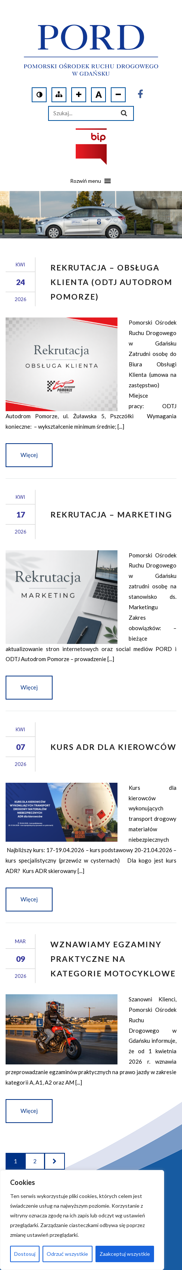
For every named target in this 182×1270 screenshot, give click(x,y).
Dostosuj (24, 1254)
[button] (85, 183)
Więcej (29, 454)
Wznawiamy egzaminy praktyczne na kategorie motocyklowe (113, 958)
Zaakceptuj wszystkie (125, 1254)
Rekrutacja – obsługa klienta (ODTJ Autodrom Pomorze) (111, 282)
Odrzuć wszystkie (67, 1254)
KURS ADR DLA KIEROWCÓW (113, 746)
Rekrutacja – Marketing (111, 514)
